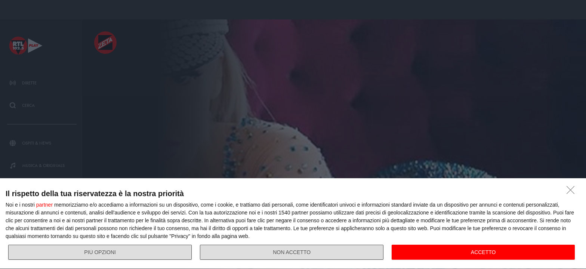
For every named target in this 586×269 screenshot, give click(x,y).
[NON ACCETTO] (573, 192)
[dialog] (293, 224)
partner (44, 204)
